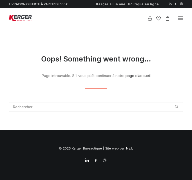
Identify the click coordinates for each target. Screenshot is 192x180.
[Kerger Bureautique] (20, 18)
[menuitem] (111, 4)
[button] (170, 4)
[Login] (148, 18)
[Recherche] (96, 107)
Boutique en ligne (143, 4)
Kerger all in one (111, 4)
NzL (129, 148)
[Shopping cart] (165, 18)
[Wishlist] (156, 18)
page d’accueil (138, 75)
